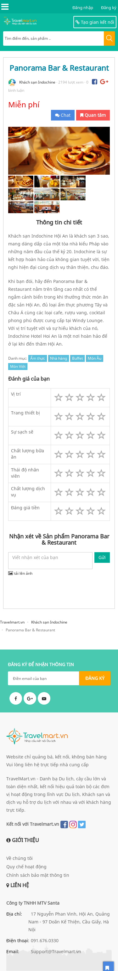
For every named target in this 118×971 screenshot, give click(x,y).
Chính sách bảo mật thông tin (37, 875)
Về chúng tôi (19, 858)
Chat (62, 115)
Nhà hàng (58, 358)
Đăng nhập (82, 7)
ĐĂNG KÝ (94, 678)
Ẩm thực (37, 358)
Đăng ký (108, 7)
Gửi (102, 557)
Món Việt (17, 366)
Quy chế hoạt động (26, 867)
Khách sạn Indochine (37, 82)
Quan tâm (93, 115)
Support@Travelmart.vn (56, 951)
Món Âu (94, 358)
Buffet (77, 358)
